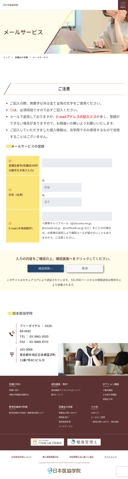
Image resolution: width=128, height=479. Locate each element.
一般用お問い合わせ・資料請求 (105, 421)
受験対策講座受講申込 (19, 394)
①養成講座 (108, 390)
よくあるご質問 (98, 417)
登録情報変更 (65, 421)
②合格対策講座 (110, 394)
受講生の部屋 (66, 406)
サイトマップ (110, 456)
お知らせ (95, 412)
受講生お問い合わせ (68, 412)
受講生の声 (108, 399)
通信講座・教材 (59, 384)
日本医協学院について (22, 456)
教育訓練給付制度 (18, 406)
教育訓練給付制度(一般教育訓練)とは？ (26, 412)
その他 (94, 406)
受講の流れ (15, 384)
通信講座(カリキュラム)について (65, 390)
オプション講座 (111, 384)
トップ (6, 57)
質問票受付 (64, 417)
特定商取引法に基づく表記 (82, 456)
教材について (57, 394)
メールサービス (66, 426)
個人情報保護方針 (50, 456)
